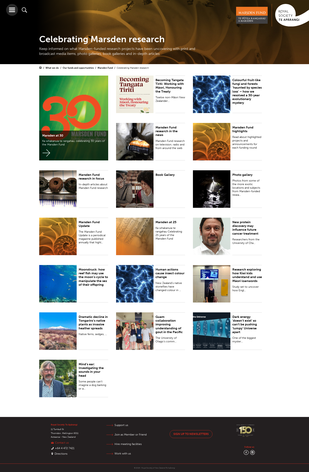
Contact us (62, 442)
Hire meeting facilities (128, 444)
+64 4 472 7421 (64, 448)
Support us (121, 425)
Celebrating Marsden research (133, 67)
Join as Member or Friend (130, 434)
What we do (53, 67)
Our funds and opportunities (78, 67)
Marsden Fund (106, 67)
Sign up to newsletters (191, 434)
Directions (61, 453)
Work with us (122, 453)
